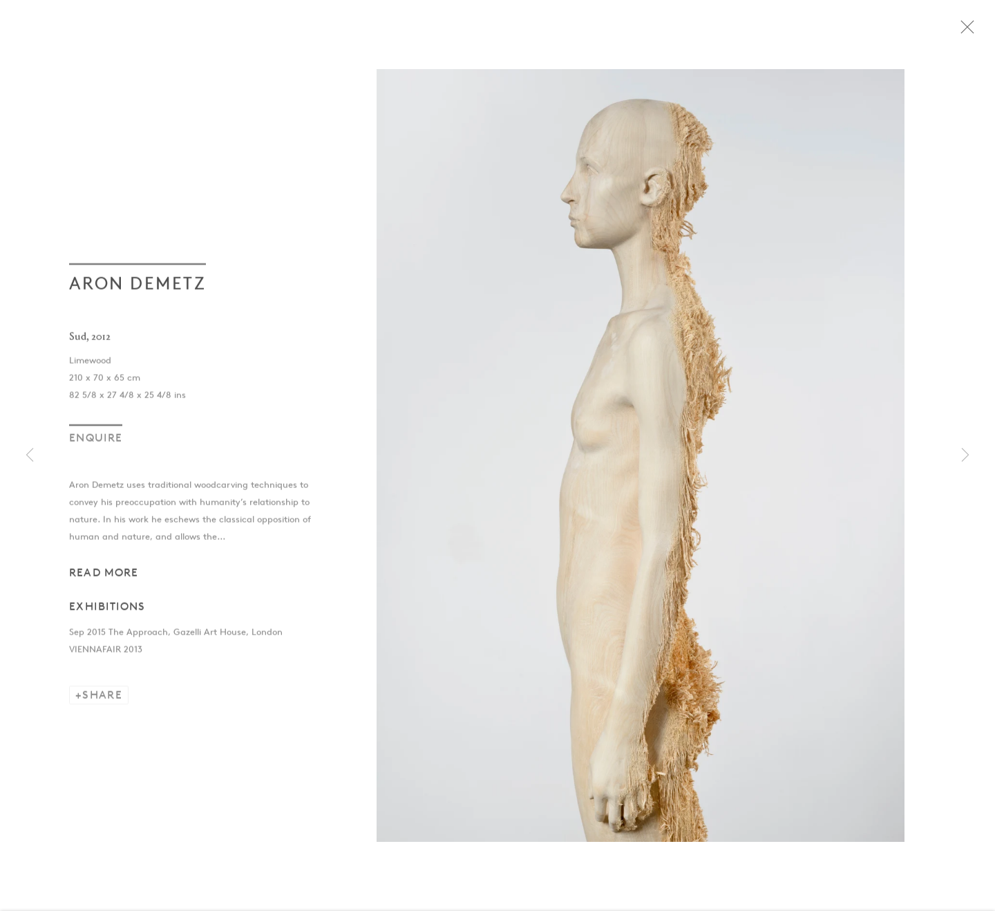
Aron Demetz (137, 288)
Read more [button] (104, 577)
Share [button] (102, 700)
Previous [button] (29, 456)
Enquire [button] (95, 442)
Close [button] (977, 31)
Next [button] (965, 456)
